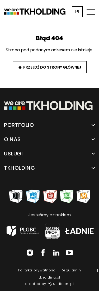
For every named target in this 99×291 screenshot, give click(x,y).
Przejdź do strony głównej (49, 67)
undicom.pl (61, 283)
